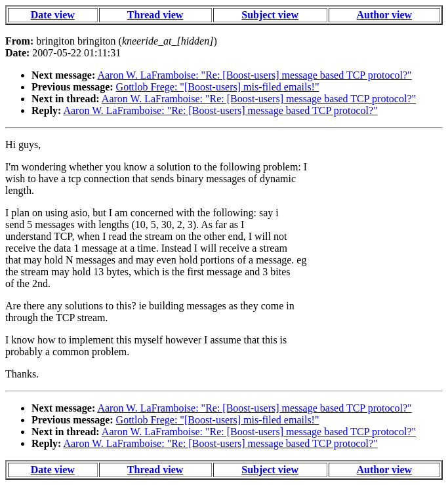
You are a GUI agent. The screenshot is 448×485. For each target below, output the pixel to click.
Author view (385, 14)
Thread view (155, 14)
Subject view (269, 14)
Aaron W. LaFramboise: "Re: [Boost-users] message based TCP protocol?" (254, 75)
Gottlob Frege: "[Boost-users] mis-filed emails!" (217, 86)
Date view (53, 14)
